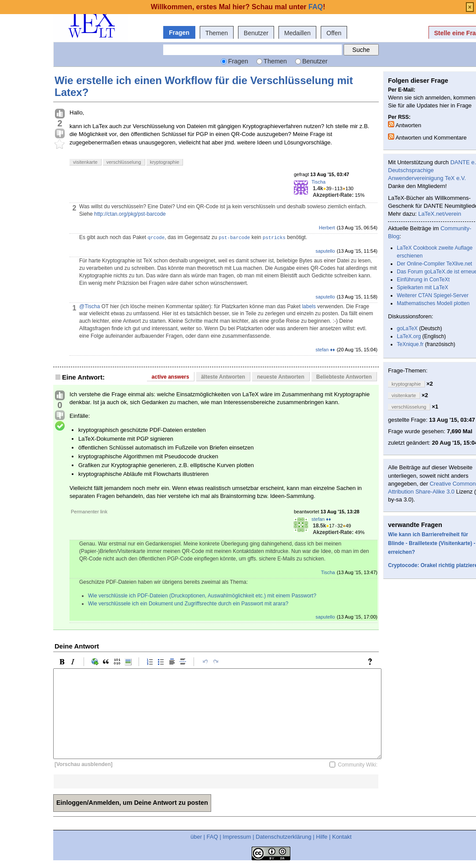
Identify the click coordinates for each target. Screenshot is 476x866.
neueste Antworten (280, 377)
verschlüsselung (123, 162)
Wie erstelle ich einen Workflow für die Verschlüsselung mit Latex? (204, 86)
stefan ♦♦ (325, 349)
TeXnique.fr (410, 344)
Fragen (179, 32)
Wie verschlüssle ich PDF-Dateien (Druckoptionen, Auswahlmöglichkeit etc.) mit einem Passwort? (202, 596)
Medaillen (297, 33)
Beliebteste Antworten (344, 377)
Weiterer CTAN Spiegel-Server (433, 295)
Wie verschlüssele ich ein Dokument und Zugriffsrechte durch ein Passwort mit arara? (188, 604)
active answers (170, 377)
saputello (325, 251)
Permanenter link (89, 511)
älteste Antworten (223, 377)
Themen (216, 33)
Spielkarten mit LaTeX (422, 287)
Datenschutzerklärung (283, 836)
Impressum (237, 836)
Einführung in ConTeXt (423, 279)
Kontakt (342, 836)
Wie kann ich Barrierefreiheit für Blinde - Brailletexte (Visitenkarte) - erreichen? (432, 543)
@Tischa (89, 306)
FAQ (212, 836)
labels (308, 306)
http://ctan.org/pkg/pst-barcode (130, 214)
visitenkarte (85, 162)
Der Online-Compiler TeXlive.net (434, 264)
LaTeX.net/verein (439, 213)
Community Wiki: (357, 765)
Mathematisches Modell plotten (433, 303)
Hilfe (321, 836)
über (196, 836)
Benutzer (256, 33)
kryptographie (164, 162)
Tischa (318, 181)
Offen (333, 33)
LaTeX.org (409, 336)
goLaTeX (407, 328)
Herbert (327, 227)
